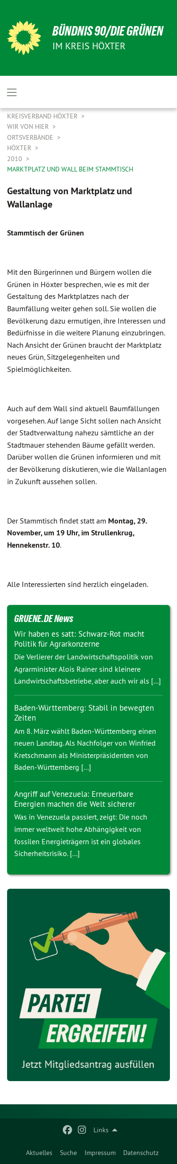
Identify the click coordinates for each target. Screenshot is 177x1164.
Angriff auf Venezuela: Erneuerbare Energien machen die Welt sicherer (74, 799)
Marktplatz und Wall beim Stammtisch (70, 169)
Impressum (100, 1152)
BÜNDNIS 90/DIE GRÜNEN (107, 31)
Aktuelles (39, 1152)
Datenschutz (141, 1152)
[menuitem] (39, 1152)
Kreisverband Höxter (43, 116)
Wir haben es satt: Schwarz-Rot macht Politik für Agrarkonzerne (79, 639)
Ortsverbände (31, 137)
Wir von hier (29, 126)
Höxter (20, 148)
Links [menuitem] (101, 1130)
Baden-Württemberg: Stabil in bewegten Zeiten (84, 713)
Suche (68, 1152)
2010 (15, 158)
